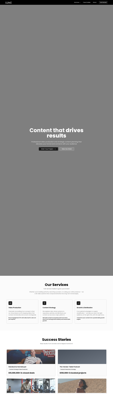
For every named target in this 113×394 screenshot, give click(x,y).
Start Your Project (48, 149)
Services (77, 2)
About (94, 2)
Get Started (103, 2)
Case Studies (86, 2)
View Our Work (67, 149)
